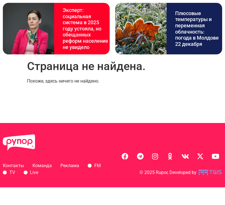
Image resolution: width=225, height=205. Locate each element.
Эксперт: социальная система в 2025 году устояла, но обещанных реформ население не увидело (85, 28)
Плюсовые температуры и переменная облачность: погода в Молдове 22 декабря (197, 28)
